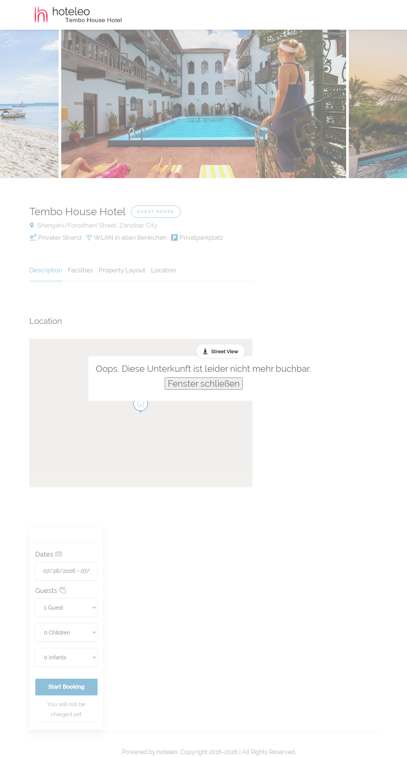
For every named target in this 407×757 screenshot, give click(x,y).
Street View (224, 351)
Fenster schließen (204, 383)
